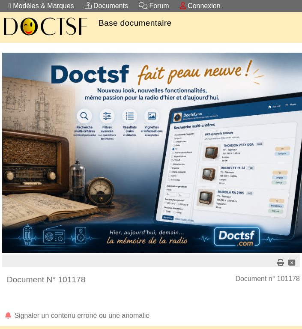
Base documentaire (135, 22)
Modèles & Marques (41, 5)
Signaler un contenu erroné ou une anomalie (77, 315)
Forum (154, 5)
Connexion (200, 5)
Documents (106, 5)
